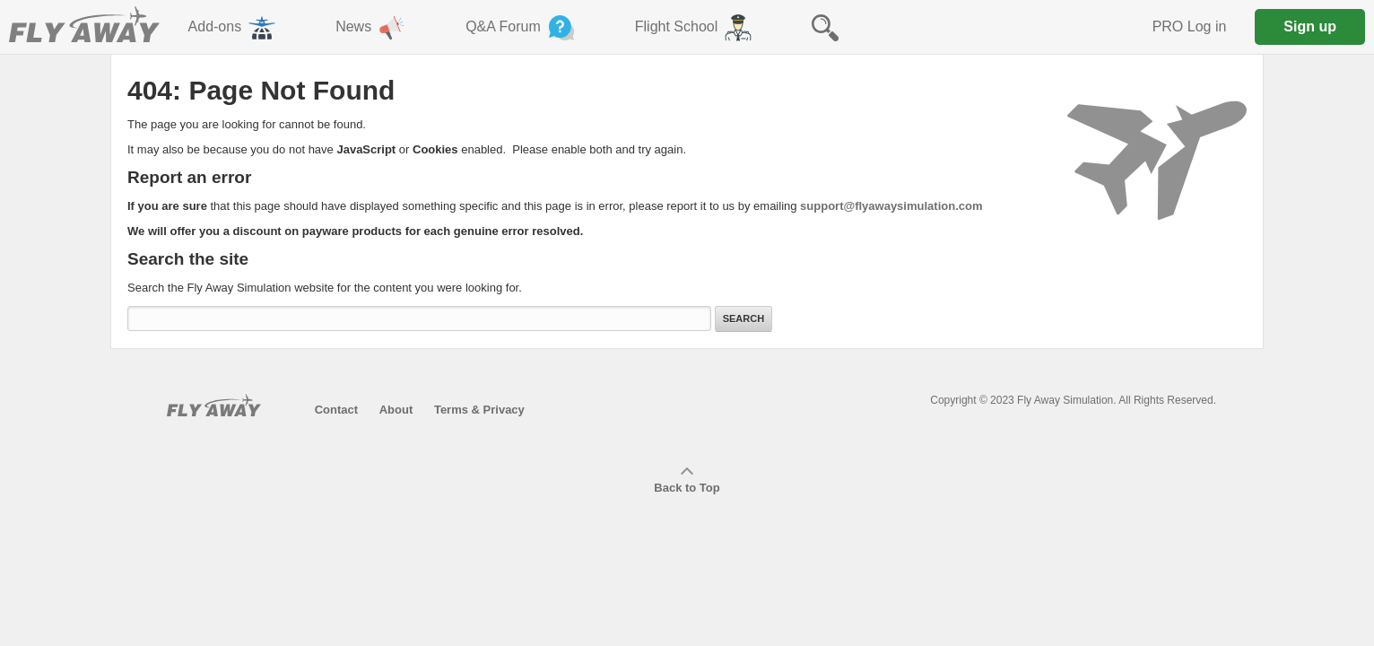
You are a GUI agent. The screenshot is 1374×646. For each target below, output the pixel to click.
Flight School (695, 27)
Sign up (1309, 26)
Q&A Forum (521, 27)
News (371, 27)
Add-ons (233, 27)
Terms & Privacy (479, 409)
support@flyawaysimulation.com (891, 206)
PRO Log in (1189, 26)
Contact (336, 409)
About (396, 409)
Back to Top (686, 480)
